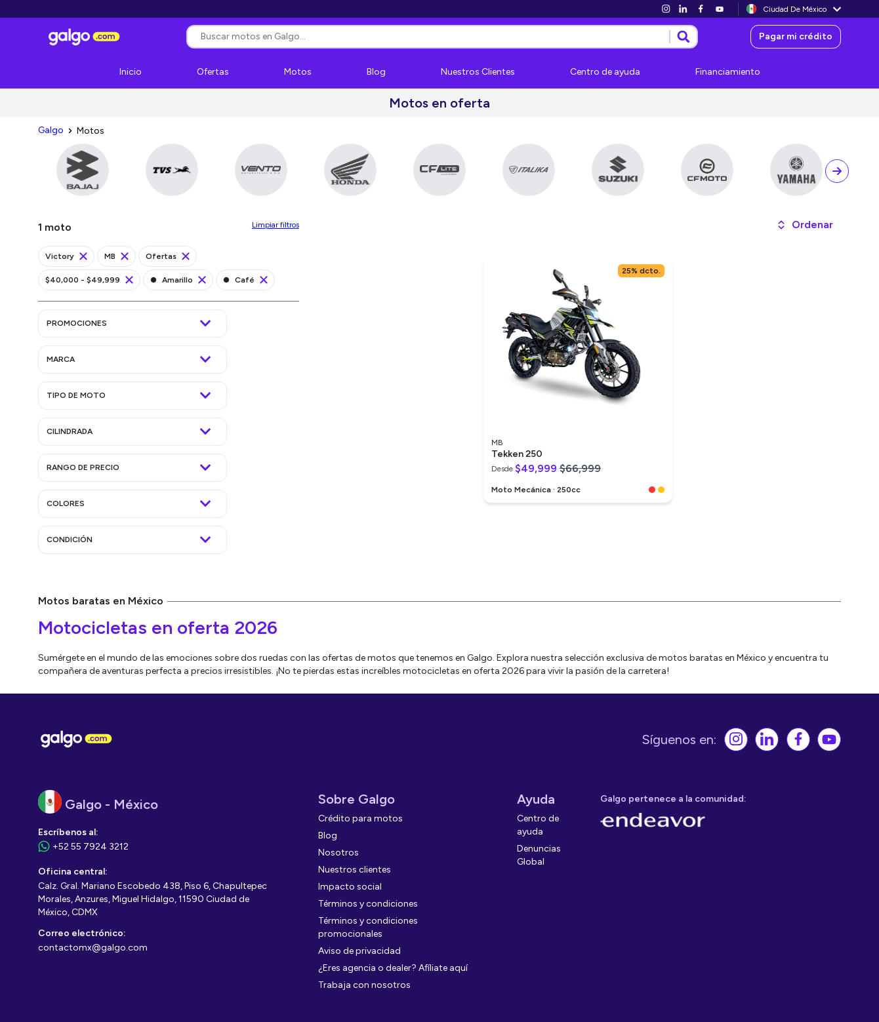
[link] (665, 9)
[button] (804, 225)
